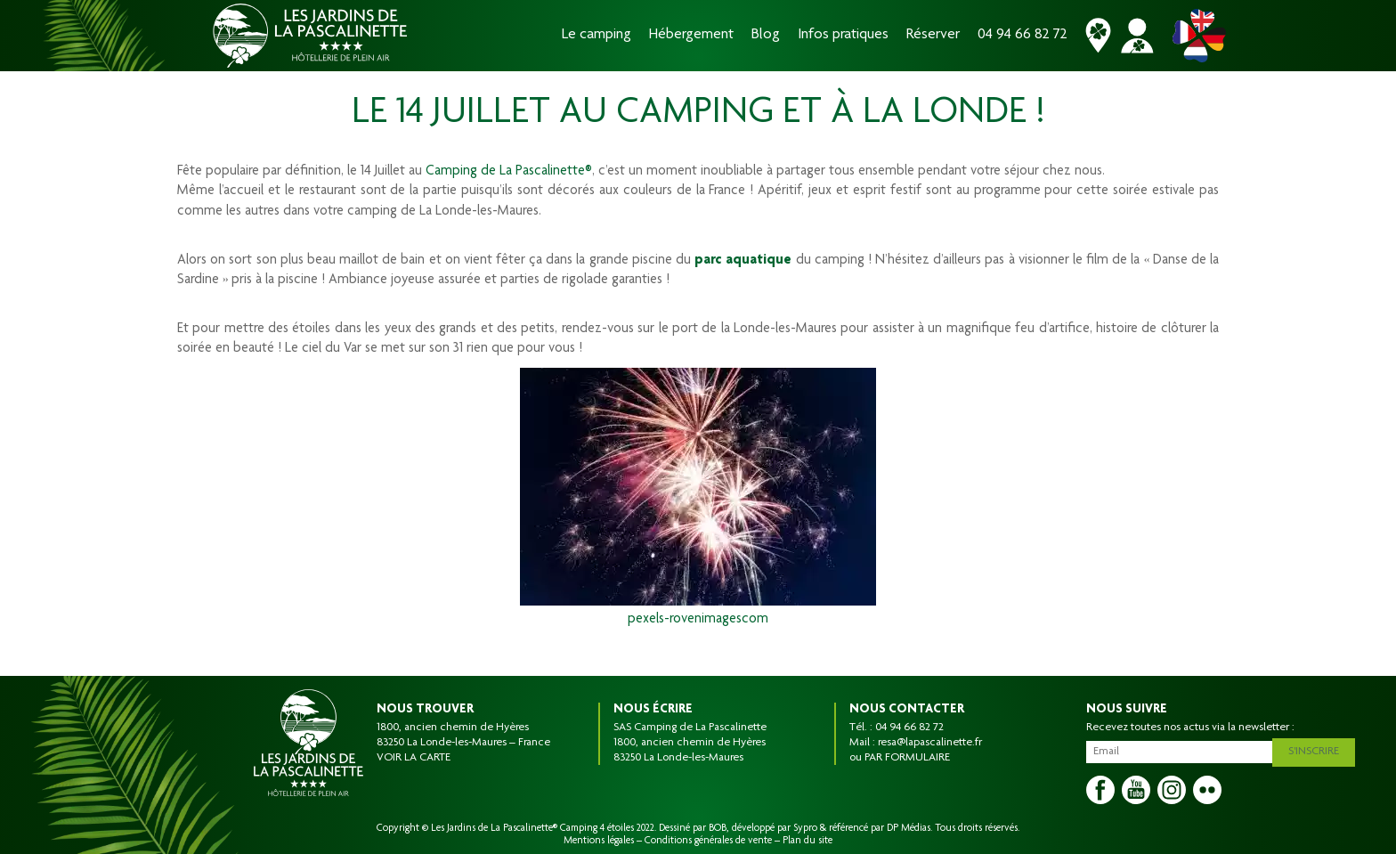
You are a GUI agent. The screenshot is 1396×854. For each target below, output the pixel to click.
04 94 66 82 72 (1022, 35)
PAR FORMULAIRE (907, 758)
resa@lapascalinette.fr (930, 742)
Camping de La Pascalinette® (509, 172)
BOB (717, 828)
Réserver (933, 35)
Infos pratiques (843, 35)
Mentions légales (599, 840)
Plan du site (807, 840)
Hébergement (691, 35)
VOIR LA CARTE (413, 758)
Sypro (805, 828)
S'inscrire (1319, 749)
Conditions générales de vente (708, 840)
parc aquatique (742, 261)
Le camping (596, 35)
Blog (765, 35)
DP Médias (908, 828)
